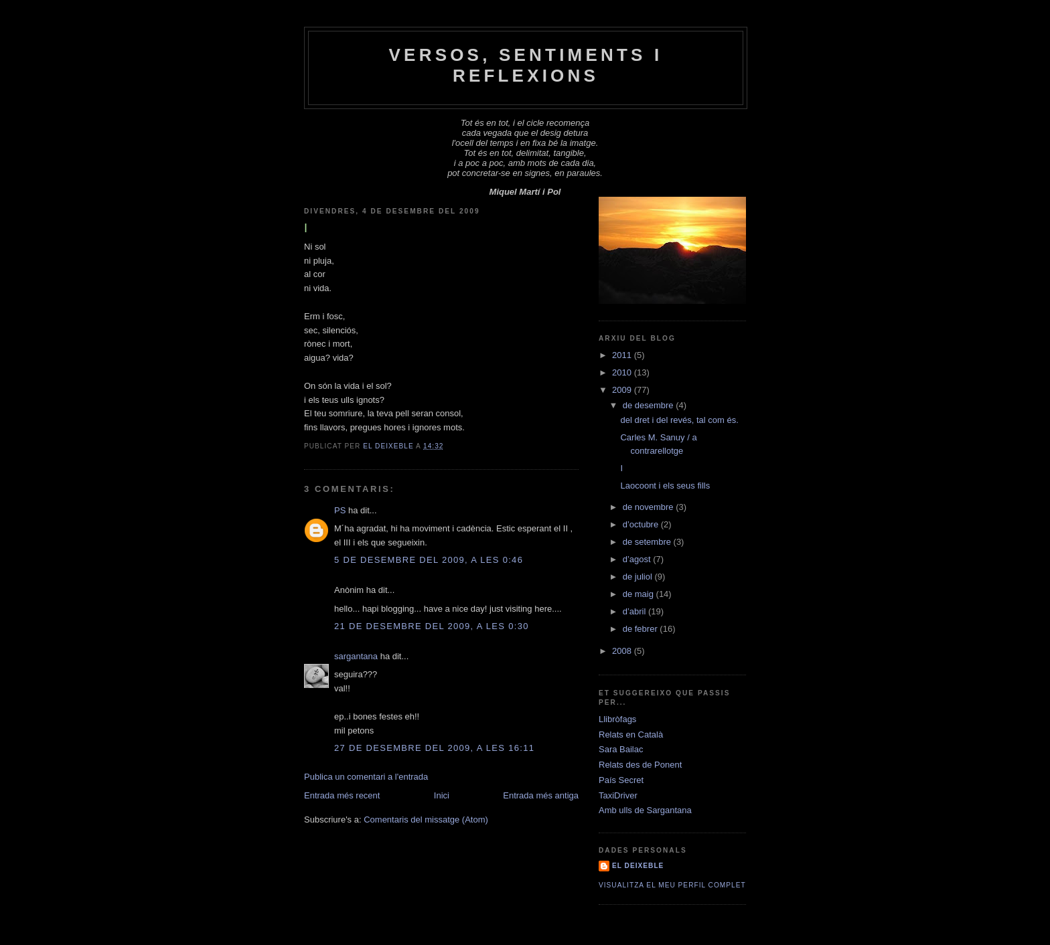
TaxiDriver (618, 795)
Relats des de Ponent (640, 765)
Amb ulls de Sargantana (645, 810)
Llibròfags (617, 719)
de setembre (648, 542)
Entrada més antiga (541, 795)
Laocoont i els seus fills (665, 486)
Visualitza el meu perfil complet (672, 885)
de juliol (639, 577)
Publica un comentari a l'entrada (366, 777)
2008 (623, 651)
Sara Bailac (621, 749)
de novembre (649, 507)
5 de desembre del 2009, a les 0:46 (428, 560)
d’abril (635, 611)
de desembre (649, 405)
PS (340, 510)
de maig (639, 594)
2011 (623, 355)
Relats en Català (631, 734)
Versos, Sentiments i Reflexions (526, 65)
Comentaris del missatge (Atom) (426, 819)
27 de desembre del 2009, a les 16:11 (434, 748)
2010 (623, 372)
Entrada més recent (342, 795)
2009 (623, 390)
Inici (441, 795)
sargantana (356, 656)
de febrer (641, 629)
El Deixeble (638, 865)
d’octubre (642, 524)
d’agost (638, 559)
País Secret (621, 780)
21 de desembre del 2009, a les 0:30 (431, 626)
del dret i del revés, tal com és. (679, 420)
